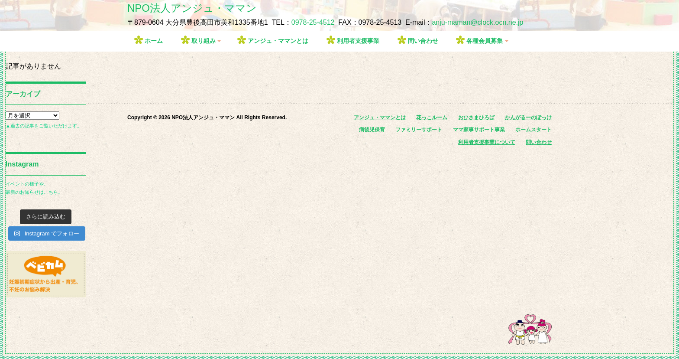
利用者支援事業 (358, 40)
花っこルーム (431, 117)
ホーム (154, 40)
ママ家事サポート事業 (479, 130)
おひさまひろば (476, 117)
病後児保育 (372, 130)
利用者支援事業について (486, 142)
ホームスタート (533, 130)
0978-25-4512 (313, 22)
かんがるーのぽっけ (528, 117)
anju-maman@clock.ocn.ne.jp (477, 22)
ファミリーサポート (418, 130)
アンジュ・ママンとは (278, 40)
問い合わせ (423, 40)
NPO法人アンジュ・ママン (192, 8)
